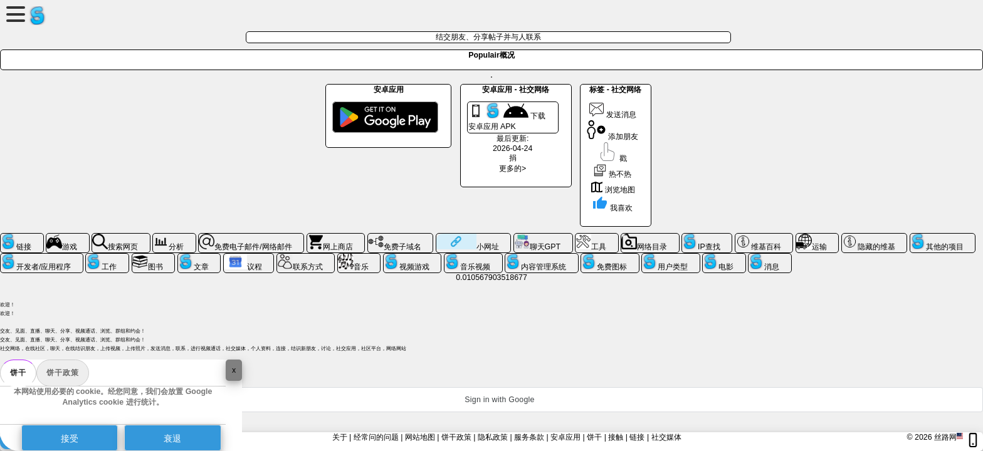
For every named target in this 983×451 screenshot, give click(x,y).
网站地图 (420, 437)
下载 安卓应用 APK (506, 117)
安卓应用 (565, 437)
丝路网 (945, 437)
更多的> (512, 168)
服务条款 (529, 437)
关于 (339, 437)
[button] (491, 399)
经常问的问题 (376, 437)
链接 (636, 437)
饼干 (18, 372)
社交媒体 (666, 437)
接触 (615, 437)
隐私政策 (493, 437)
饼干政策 (62, 372)
